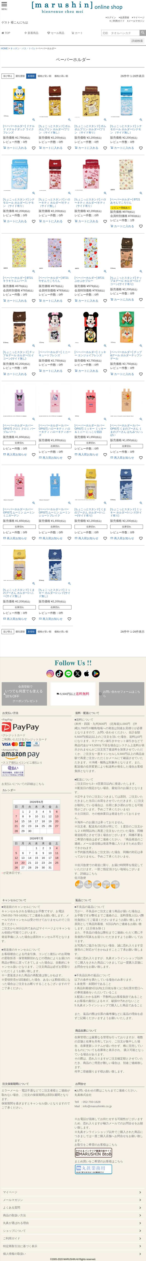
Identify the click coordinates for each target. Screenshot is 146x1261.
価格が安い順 (44, 76)
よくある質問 (11, 1207)
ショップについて (14, 1230)
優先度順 (20, 76)
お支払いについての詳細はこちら (23, 783)
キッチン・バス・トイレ (23, 48)
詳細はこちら (88, 873)
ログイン (111, 17)
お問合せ (80, 1083)
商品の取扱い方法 (14, 1215)
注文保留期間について (15, 1083)
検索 (143, 33)
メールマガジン (136, 21)
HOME (4, 48)
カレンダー (9, 790)
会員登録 (124, 17)
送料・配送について (87, 713)
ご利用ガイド (118, 21)
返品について (83, 900)
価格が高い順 (61, 76)
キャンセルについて (14, 900)
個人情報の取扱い (14, 1253)
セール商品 (55, 32)
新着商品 (31, 32)
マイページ (138, 17)
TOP (6, 32)
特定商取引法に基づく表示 (20, 1246)
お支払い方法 (10, 713)
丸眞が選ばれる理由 (16, 1223)
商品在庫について (86, 1030)
